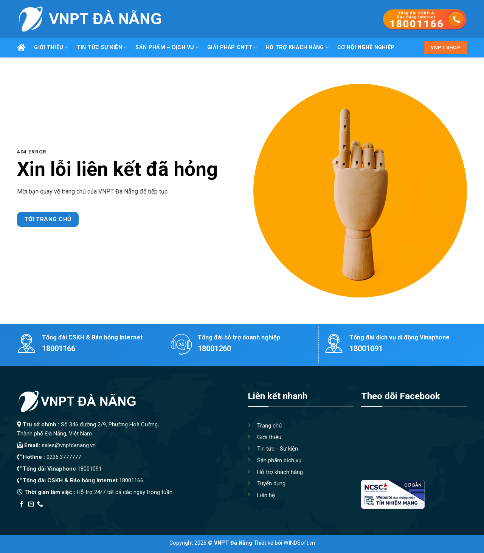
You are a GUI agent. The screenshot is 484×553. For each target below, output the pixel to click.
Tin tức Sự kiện (102, 47)
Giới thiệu (51, 47)
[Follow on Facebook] (22, 504)
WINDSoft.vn (299, 543)
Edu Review (32, 513)
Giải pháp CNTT (232, 47)
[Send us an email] (31, 504)
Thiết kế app (65, 513)
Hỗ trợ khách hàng (297, 47)
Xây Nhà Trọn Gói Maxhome (160, 513)
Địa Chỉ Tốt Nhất (102, 513)
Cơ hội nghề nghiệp (365, 47)
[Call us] (40, 504)
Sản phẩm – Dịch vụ (167, 47)
